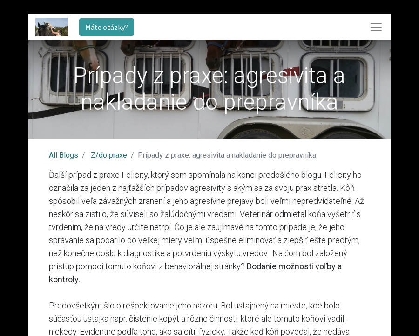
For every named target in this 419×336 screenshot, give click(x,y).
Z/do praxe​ (109, 155)
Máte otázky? (106, 27)
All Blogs (63, 155)
